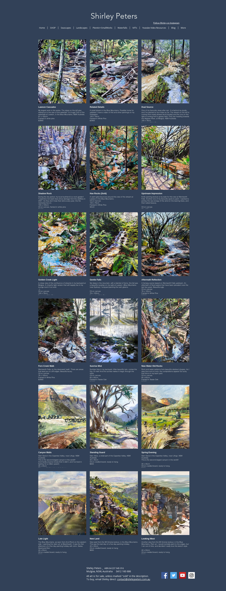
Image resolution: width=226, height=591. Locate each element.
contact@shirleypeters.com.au (133, 579)
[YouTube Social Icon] (182, 575)
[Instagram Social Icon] (191, 575)
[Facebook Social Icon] (164, 575)
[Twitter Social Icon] (173, 575)
